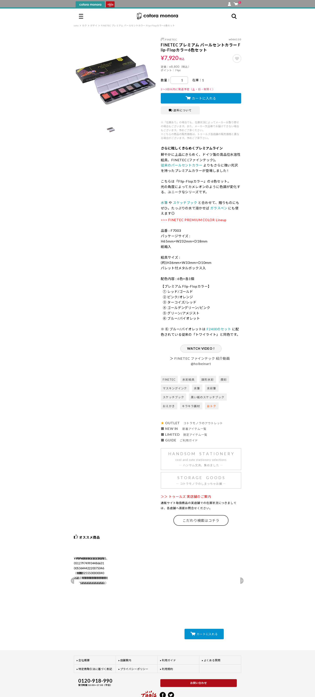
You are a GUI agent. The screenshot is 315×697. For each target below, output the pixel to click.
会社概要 (84, 642)
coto (76, 25)
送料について (180, 110)
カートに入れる (204, 98)
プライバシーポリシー (134, 651)
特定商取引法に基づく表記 (95, 651)
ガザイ (93, 25)
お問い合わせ (198, 665)
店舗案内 (126, 642)
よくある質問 (212, 642)
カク (84, 25)
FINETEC (171, 39)
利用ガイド (169, 642)
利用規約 (167, 651)
